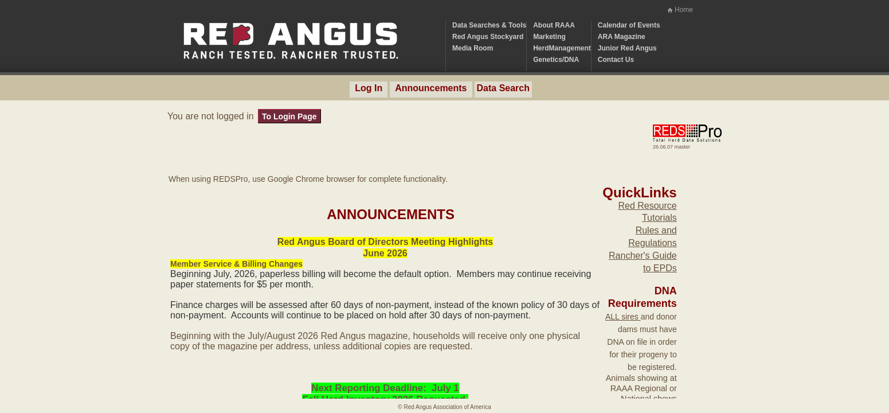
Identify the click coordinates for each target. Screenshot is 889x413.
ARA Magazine (621, 37)
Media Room (472, 48)
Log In (368, 88)
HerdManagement (562, 48)
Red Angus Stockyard (487, 37)
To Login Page (289, 116)
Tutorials (659, 218)
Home (684, 10)
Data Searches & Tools (489, 25)
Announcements (431, 88)
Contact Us (616, 60)
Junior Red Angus (627, 48)
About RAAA (554, 25)
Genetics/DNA (556, 60)
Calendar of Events (629, 25)
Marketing (549, 37)
